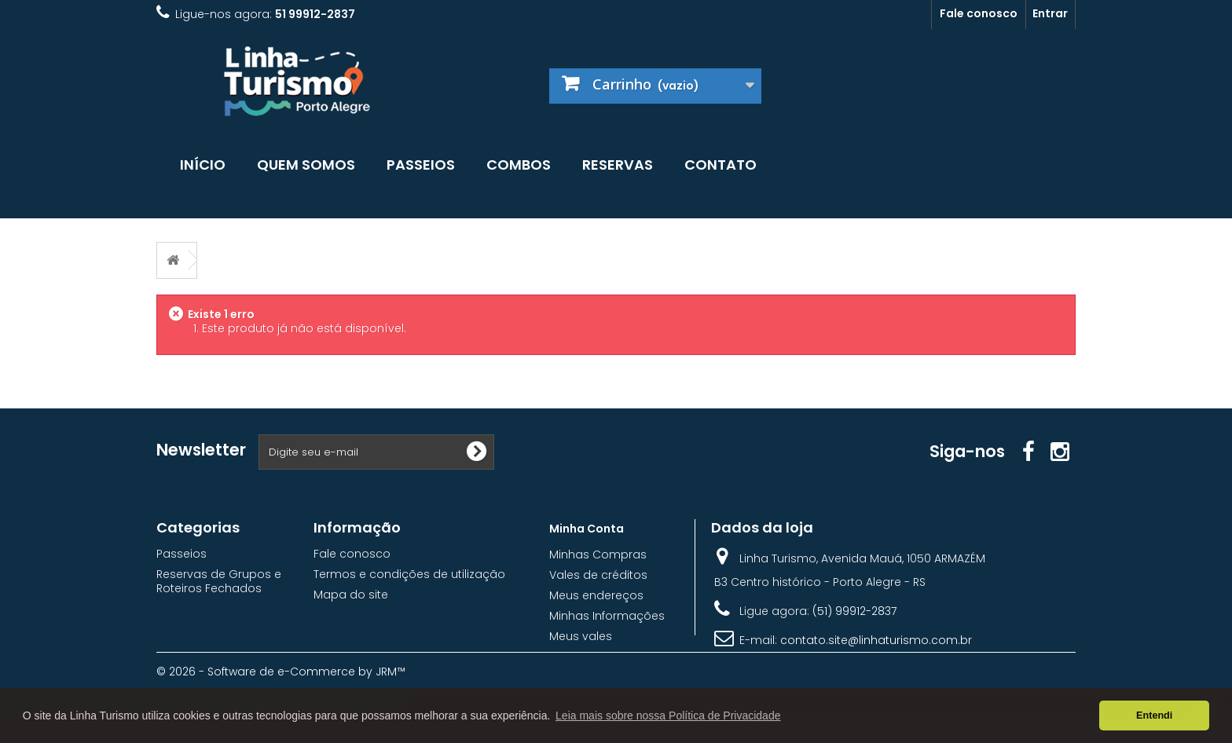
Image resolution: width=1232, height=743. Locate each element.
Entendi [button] (1154, 715)
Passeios (421, 164)
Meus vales (580, 636)
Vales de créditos (598, 575)
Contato (720, 164)
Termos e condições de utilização (409, 574)
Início (203, 164)
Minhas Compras (598, 554)
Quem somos (306, 164)
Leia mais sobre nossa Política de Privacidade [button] (668, 715)
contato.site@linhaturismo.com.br (876, 640)
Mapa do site (351, 594)
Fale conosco (979, 13)
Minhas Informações (607, 616)
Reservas (617, 164)
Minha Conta (586, 528)
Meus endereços (596, 595)
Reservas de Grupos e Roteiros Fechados (218, 581)
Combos (518, 164)
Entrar (1050, 13)
